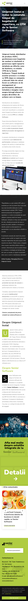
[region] (14, 593)
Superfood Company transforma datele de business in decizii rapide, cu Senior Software (13, 517)
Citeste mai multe (9, 525)
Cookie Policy (8, 593)
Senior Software (12, 387)
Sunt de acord (14, 598)
